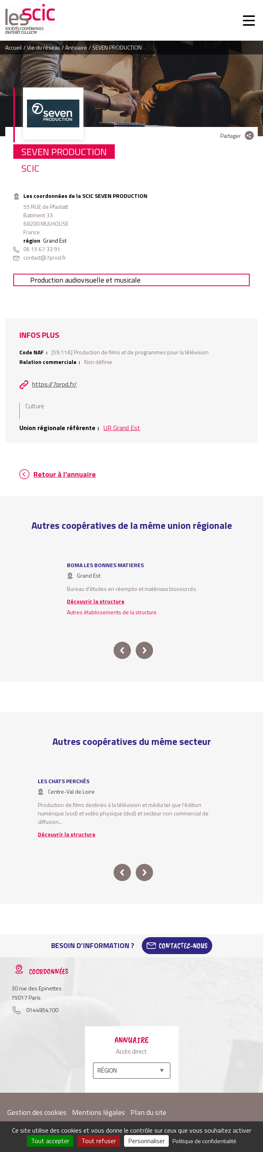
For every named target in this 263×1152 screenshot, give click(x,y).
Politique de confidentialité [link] (204, 1141)
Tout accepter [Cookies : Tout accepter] (50, 1141)
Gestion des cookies (36, 1112)
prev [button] (122, 650)
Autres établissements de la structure (112, 612)
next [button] (144, 650)
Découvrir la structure (95, 601)
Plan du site (148, 1112)
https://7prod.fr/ (54, 384)
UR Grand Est (122, 428)
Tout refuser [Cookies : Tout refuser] (98, 1141)
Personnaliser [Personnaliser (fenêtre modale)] (146, 1141)
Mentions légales (98, 1112)
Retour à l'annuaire (64, 474)
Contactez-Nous (183, 945)
